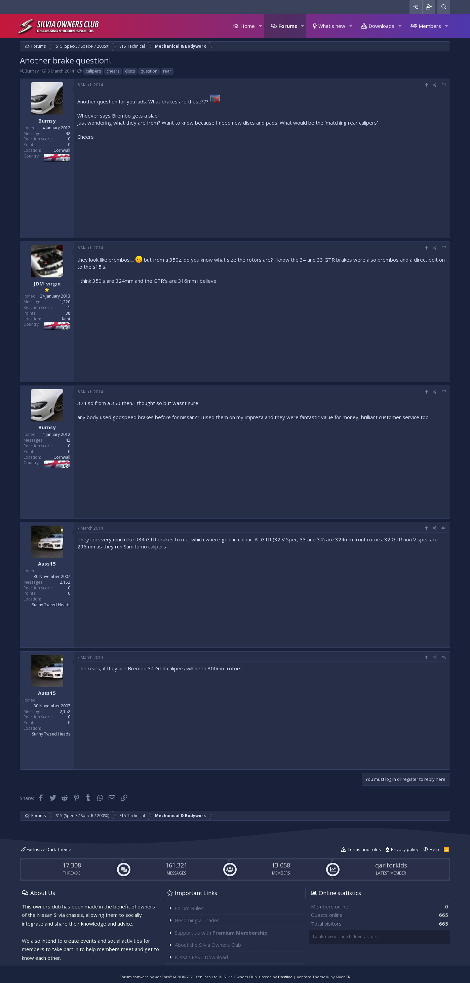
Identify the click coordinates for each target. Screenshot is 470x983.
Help (434, 849)
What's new (331, 26)
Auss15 (47, 563)
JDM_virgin (47, 283)
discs (130, 71)
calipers (93, 71)
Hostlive (285, 976)
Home (247, 26)
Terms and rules (364, 849)
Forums (287, 26)
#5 (443, 657)
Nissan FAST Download (201, 957)
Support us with (221, 932)
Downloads (381, 26)
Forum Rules (189, 908)
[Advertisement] (261, 187)
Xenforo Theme (323, 976)
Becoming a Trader (197, 920)
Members (430, 26)
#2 (443, 248)
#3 (443, 392)
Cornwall (61, 150)
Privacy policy (405, 849)
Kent (66, 319)
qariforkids (391, 865)
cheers (113, 71)
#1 (443, 85)
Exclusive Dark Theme (46, 849)
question (149, 71)
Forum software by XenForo (169, 976)
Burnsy (32, 71)
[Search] (443, 7)
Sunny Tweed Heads (51, 605)
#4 (443, 528)
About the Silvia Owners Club (208, 944)
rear (167, 71)
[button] (260, 26)
